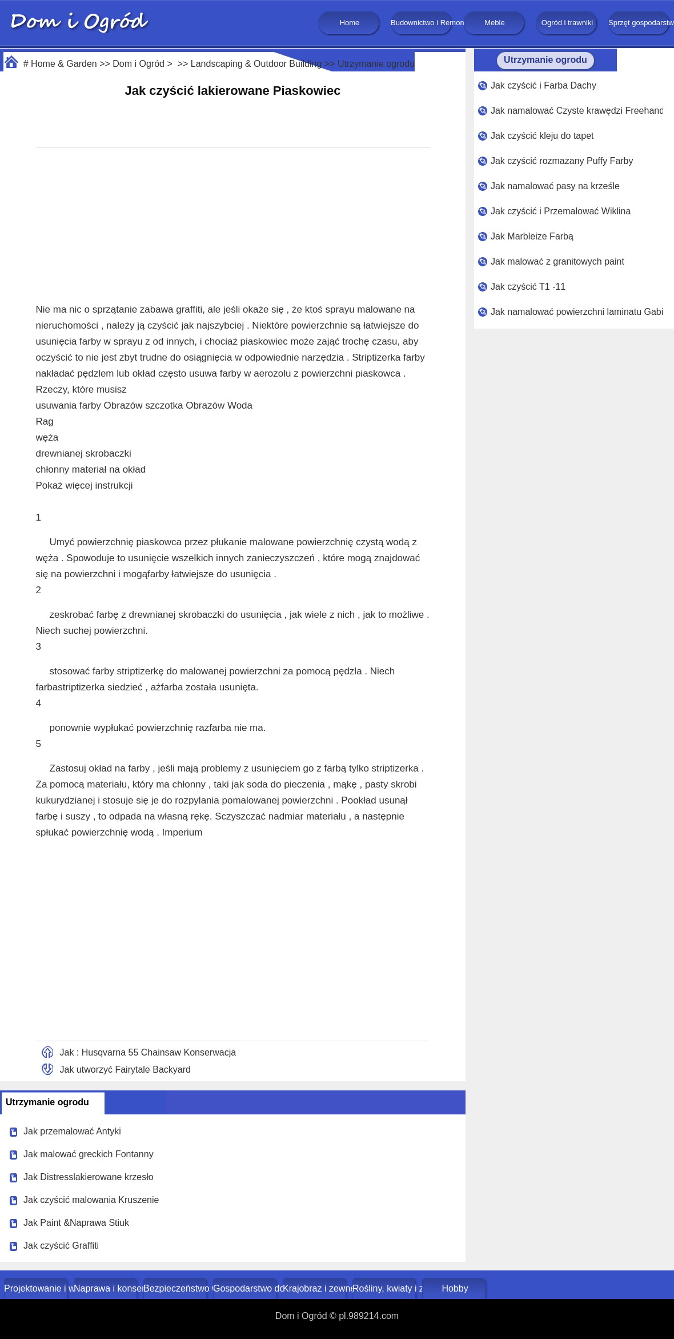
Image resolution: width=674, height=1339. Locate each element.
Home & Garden (64, 64)
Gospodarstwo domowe (246, 1288)
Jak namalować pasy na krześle (555, 186)
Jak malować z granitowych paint (557, 261)
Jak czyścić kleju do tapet (542, 136)
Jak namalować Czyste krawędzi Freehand (577, 110)
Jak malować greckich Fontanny (88, 1154)
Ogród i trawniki (567, 22)
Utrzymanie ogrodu (376, 64)
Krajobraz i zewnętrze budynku (315, 1288)
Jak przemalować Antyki (72, 1131)
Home (350, 22)
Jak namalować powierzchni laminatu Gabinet (577, 312)
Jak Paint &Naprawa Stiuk (76, 1223)
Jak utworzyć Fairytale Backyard (125, 1069)
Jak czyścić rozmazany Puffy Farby (562, 161)
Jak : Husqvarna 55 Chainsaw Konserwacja (148, 1052)
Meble (494, 22)
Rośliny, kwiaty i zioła (385, 1288)
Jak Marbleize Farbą (532, 236)
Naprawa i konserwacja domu (106, 1288)
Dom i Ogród (139, 64)
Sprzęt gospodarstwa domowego (639, 22)
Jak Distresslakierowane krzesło (88, 1177)
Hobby (455, 1288)
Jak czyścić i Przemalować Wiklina (561, 211)
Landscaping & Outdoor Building (256, 64)
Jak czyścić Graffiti (61, 1245)
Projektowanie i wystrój (37, 1288)
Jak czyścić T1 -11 (528, 286)
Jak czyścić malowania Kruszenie (91, 1200)
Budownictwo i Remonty (422, 22)
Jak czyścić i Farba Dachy (543, 85)
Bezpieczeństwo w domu (176, 1288)
